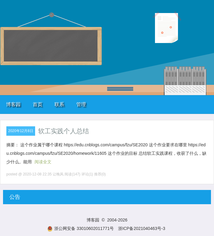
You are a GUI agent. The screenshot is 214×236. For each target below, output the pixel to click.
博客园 (13, 104)
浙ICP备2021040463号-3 (141, 228)
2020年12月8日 (20, 131)
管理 (81, 104)
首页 (37, 104)
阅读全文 (43, 161)
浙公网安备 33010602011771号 (80, 228)
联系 (59, 104)
